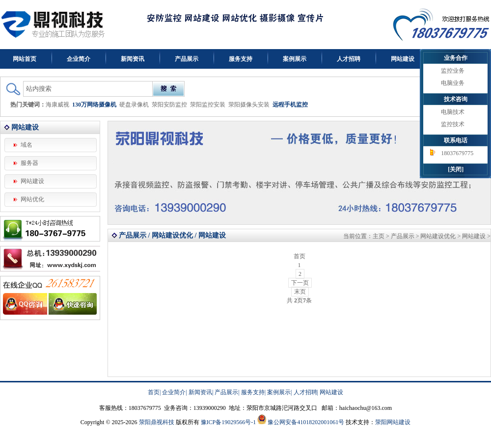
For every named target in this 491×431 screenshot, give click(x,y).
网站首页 (24, 58)
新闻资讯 (132, 58)
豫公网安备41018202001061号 (306, 422)
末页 (300, 291)
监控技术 (452, 124)
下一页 (300, 282)
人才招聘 (348, 58)
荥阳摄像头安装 (249, 104)
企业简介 (78, 58)
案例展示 (294, 58)
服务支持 (240, 58)
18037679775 (457, 153)
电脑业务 (452, 83)
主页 (378, 236)
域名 (26, 144)
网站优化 (32, 199)
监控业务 (452, 70)
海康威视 (57, 104)
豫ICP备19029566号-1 (228, 422)
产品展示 (186, 58)
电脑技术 (452, 111)
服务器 (29, 163)
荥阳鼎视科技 (156, 422)
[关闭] (456, 169)
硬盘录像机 (134, 104)
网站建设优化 (438, 236)
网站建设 (402, 58)
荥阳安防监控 (169, 104)
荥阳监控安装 (207, 104)
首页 (154, 392)
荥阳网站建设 (392, 422)
